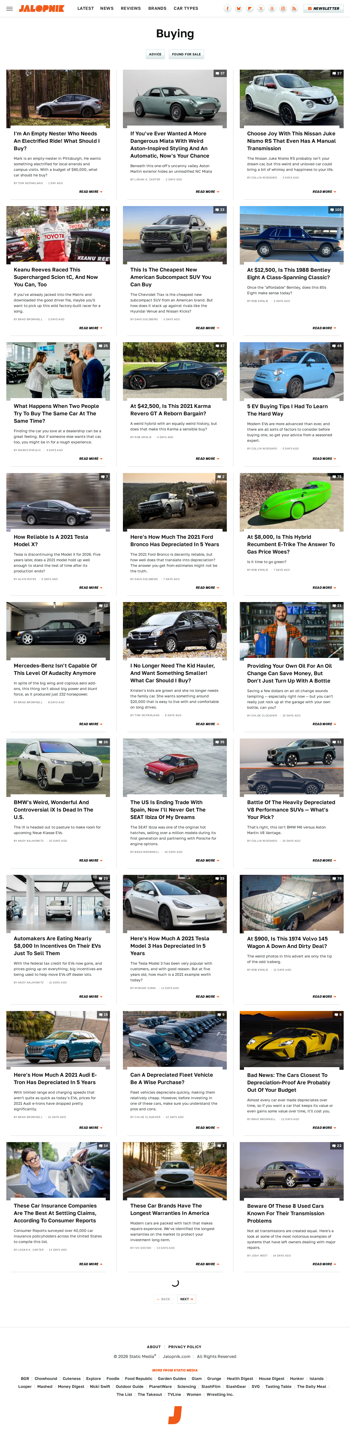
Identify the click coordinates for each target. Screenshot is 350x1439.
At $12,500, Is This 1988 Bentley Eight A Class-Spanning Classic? (289, 273)
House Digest (271, 1378)
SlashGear (236, 1386)
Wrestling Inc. (220, 1394)
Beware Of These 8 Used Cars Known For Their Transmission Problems (285, 1213)
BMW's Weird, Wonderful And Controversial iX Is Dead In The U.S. (53, 809)
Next (184, 1299)
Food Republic (138, 1378)
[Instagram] (283, 8)
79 (339, 878)
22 (339, 1146)
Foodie (113, 1378)
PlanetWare (160, 1386)
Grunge (214, 1378)
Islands (317, 1378)
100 (338, 210)
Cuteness (72, 1378)
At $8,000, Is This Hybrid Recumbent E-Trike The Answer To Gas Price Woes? (291, 544)
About (154, 1347)
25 (106, 346)
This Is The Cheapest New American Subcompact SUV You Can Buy (170, 277)
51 (339, 742)
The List (124, 1394)
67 (222, 346)
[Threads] (272, 8)
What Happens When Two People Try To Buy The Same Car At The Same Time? (56, 413)
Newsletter (323, 8)
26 (106, 742)
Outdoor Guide (130, 1386)
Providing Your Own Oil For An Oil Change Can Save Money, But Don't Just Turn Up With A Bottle (289, 673)
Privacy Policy (185, 1347)
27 (339, 73)
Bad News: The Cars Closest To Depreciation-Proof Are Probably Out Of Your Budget (288, 1082)
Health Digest (240, 1378)
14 (106, 1146)
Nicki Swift (100, 1386)
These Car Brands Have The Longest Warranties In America (169, 1209)
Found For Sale (186, 54)
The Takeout (150, 1394)
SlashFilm (210, 1386)
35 (222, 742)
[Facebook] (228, 8)
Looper (25, 1386)
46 (339, 346)
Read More (89, 191)
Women (194, 1394)
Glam (197, 1378)
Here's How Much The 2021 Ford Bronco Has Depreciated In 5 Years (174, 540)
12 (106, 606)
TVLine (174, 1394)
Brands (157, 8)
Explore (93, 1378)
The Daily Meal (311, 1386)
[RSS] (294, 8)
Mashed (44, 1386)
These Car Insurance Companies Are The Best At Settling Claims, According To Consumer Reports (55, 1213)
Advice (155, 54)
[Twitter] (261, 8)
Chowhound (46, 1378)
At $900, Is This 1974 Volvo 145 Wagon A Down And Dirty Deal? (287, 942)
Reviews (131, 8)
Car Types (186, 8)
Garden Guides (172, 1378)
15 (106, 1015)
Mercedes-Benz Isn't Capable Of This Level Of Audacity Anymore (55, 669)
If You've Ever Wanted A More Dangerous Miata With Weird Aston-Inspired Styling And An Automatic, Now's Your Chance (169, 144)
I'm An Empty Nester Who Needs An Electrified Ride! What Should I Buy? (57, 141)
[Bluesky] (239, 8)
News (107, 8)
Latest (85, 8)
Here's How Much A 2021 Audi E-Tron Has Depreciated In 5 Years (55, 1078)
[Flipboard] (250, 8)
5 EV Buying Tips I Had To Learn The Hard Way (287, 410)
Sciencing (186, 1386)
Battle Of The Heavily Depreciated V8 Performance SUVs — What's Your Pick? (291, 809)
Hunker (297, 1378)
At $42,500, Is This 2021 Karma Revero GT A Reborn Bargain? (170, 410)
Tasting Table (278, 1386)
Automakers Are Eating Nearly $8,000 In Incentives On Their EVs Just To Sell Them (57, 945)
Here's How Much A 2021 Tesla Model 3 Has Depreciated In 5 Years (169, 945)
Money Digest (71, 1386)
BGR (25, 1378)
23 (222, 210)
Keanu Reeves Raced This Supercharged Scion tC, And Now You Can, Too (56, 277)
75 (339, 477)
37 (222, 73)
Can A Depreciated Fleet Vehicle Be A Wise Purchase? (171, 1078)
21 (339, 606)
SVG (256, 1386)
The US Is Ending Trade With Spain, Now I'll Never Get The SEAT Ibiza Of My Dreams (168, 809)
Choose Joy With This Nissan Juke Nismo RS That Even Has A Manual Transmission (291, 141)
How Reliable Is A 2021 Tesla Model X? (51, 540)
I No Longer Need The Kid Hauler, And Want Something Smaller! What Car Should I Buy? (172, 673)
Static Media (141, 1356)
